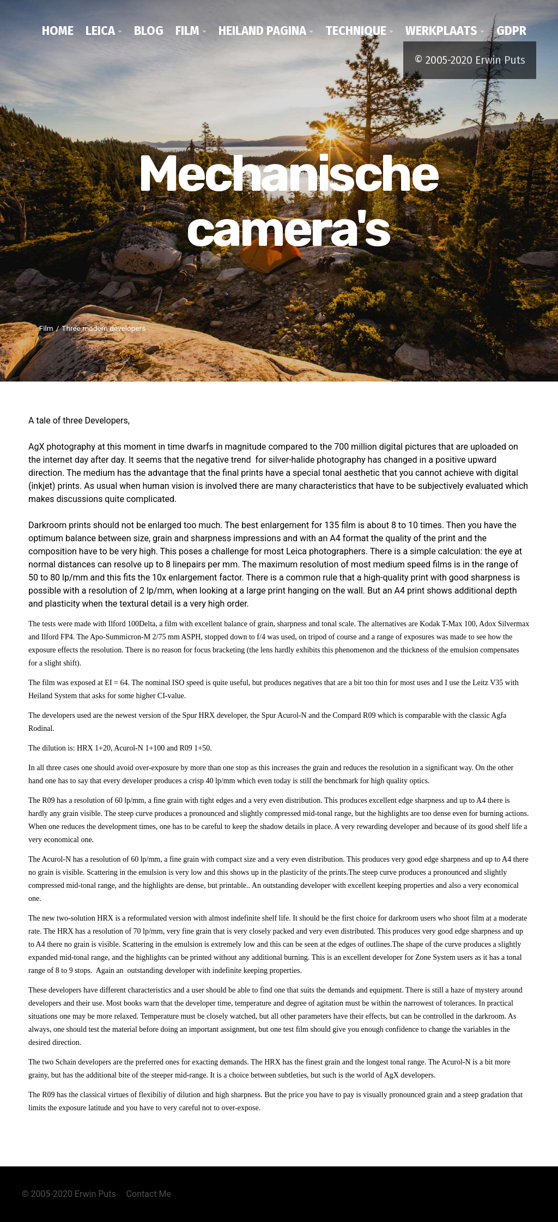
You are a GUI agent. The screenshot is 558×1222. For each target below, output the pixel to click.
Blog (148, 30)
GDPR (511, 30)
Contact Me (148, 1194)
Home (58, 30)
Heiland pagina (262, 30)
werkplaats (441, 30)
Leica (100, 30)
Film (187, 30)
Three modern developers (103, 328)
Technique (355, 30)
